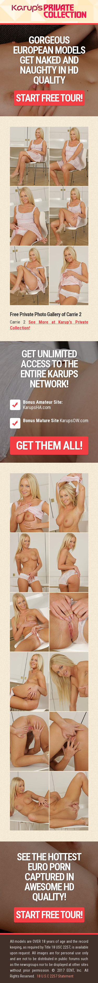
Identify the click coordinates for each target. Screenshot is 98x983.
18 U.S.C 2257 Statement (55, 976)
